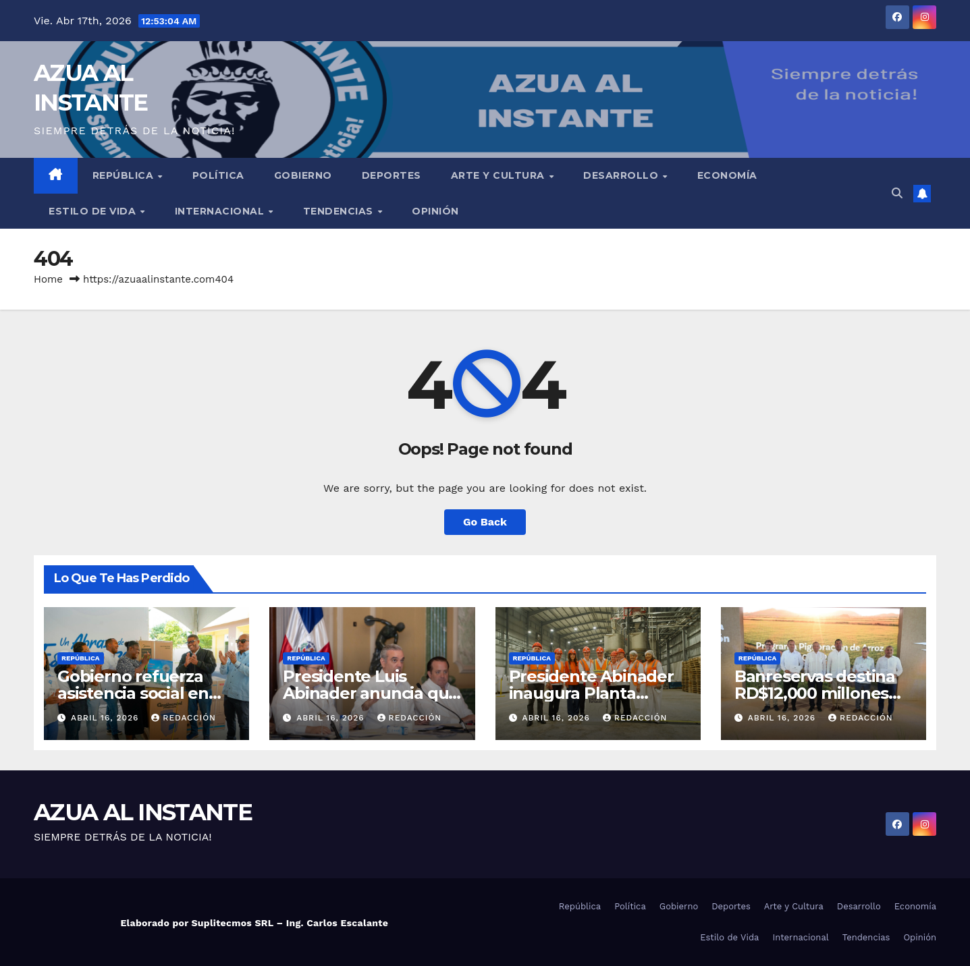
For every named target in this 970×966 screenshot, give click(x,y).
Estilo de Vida (94, 211)
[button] (897, 193)
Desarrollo (622, 175)
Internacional (221, 211)
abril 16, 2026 (106, 717)
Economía (727, 175)
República (124, 175)
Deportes (391, 175)
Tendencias (340, 211)
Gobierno (303, 175)
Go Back (485, 521)
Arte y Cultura (499, 175)
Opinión (435, 211)
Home (48, 279)
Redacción (183, 717)
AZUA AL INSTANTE (143, 812)
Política (218, 175)
